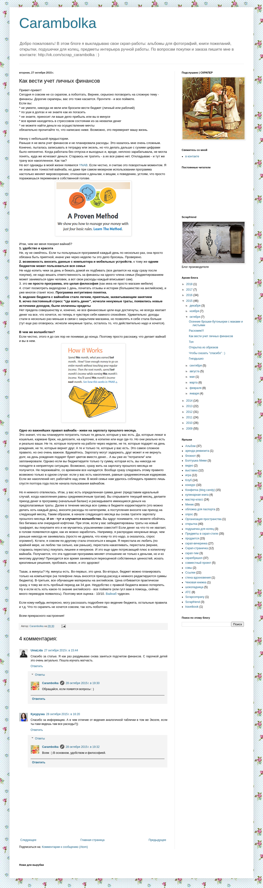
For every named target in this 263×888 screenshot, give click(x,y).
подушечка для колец (199, 529)
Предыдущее (157, 840)
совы (188, 567)
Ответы (40, 674)
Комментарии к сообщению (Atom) (65, 847)
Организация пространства (203, 519)
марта (194, 382)
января (195, 393)
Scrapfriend (192, 602)
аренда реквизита (197, 450)
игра (188, 475)
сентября (196, 365)
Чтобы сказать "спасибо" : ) (207, 353)
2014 (189, 400)
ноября (195, 311)
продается (192, 538)
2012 (189, 412)
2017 (189, 289)
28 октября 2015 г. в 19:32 (83, 747)
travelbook (191, 606)
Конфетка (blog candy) (200, 490)
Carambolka (57, 23)
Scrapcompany (194, 597)
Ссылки (190, 572)
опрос (189, 514)
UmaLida (37, 650)
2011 (189, 417)
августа (195, 371)
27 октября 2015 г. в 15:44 (61, 650)
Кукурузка (38, 714)
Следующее (28, 840)
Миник (189, 504)
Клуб (188, 480)
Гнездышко (196, 358)
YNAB (83, 165)
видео (189, 465)
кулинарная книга (196, 494)
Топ (191, 342)
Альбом (190, 446)
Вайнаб (111, 594)
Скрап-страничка (196, 548)
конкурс (190, 485)
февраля (196, 388)
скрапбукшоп (194, 558)
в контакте (192, 156)
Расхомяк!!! (196, 330)
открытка (191, 524)
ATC (188, 592)
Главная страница (93, 840)
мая (193, 376)
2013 (189, 406)
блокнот (190, 455)
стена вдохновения (198, 577)
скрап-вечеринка (196, 543)
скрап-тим (192, 553)
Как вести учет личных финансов (211, 336)
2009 (189, 428)
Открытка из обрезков (203, 347)
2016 (189, 295)
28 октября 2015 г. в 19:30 (83, 683)
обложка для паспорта (200, 509)
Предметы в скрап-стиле (201, 533)
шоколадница (194, 587)
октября (195, 317)
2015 (189, 301)
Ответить (37, 666)
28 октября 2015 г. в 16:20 (63, 714)
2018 (189, 284)
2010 (189, 423)
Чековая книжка (195, 582)
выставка (191, 470)
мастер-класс (194, 499)
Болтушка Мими (196, 460)
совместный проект (198, 562)
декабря (195, 305)
